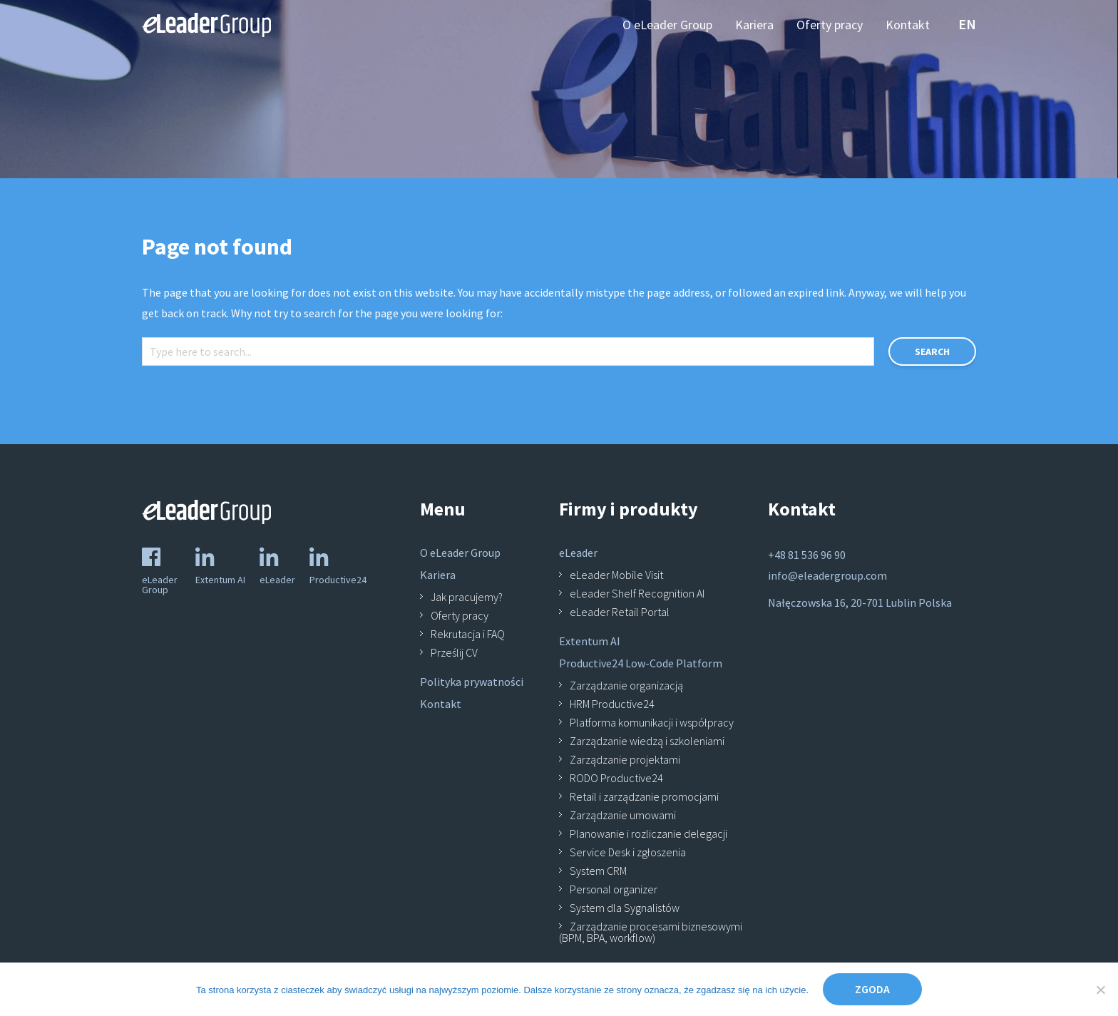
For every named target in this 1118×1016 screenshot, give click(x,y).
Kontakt (440, 704)
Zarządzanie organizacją (626, 685)
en (967, 24)
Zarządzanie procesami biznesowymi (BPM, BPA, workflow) (650, 932)
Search (932, 351)
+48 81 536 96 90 (807, 555)
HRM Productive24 (612, 704)
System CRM (598, 870)
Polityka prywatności (471, 681)
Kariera (438, 575)
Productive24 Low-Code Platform (640, 663)
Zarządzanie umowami (623, 815)
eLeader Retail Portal (620, 612)
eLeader (578, 552)
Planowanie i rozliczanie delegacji (648, 833)
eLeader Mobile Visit (616, 575)
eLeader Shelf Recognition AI (637, 593)
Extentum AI (589, 641)
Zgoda (872, 989)
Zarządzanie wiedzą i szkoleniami (647, 741)
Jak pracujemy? (467, 597)
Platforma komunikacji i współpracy (652, 722)
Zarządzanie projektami (625, 759)
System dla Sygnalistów (624, 907)
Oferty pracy (459, 615)
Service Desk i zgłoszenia (628, 852)
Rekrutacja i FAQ (468, 634)
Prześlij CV (454, 652)
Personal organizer (613, 889)
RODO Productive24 (616, 778)
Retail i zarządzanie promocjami (644, 796)
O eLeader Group (460, 552)
